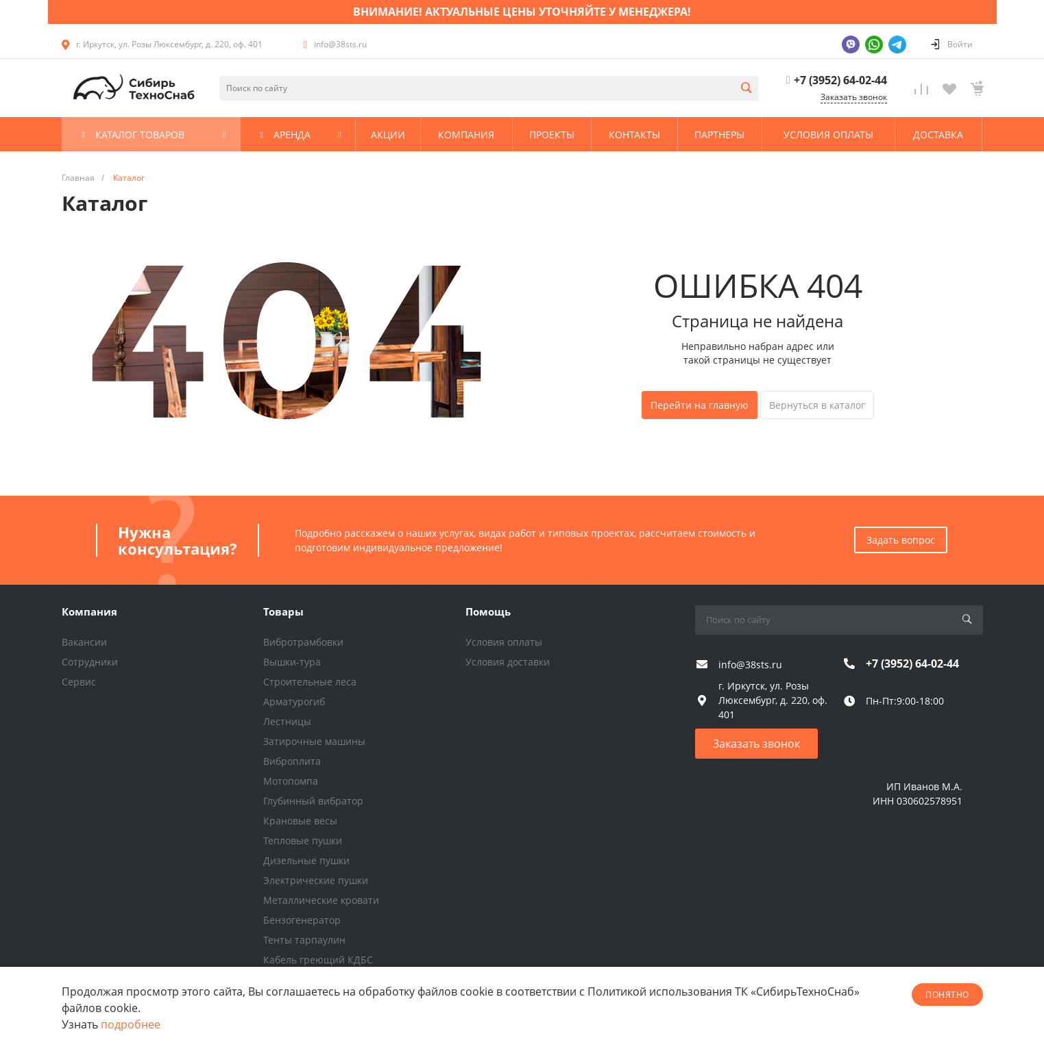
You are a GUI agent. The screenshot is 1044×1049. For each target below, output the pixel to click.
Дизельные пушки (306, 860)
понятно (947, 994)
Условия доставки (507, 661)
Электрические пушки (315, 880)
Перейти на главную (700, 405)
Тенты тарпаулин (304, 939)
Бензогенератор (302, 919)
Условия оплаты (503, 641)
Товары (283, 611)
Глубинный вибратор (313, 800)
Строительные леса (309, 681)
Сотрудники (90, 661)
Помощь (488, 611)
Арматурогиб (294, 701)
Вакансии (84, 641)
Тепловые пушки (302, 840)
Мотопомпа (290, 780)
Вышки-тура (292, 661)
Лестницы (287, 721)
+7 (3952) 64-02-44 (840, 80)
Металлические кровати (321, 900)
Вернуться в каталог (817, 405)
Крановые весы (300, 820)
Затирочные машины (314, 741)
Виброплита (292, 761)
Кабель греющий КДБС (318, 959)
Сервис (79, 681)
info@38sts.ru (340, 44)
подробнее (130, 1024)
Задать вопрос (900, 539)
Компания (89, 611)
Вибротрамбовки (303, 641)
